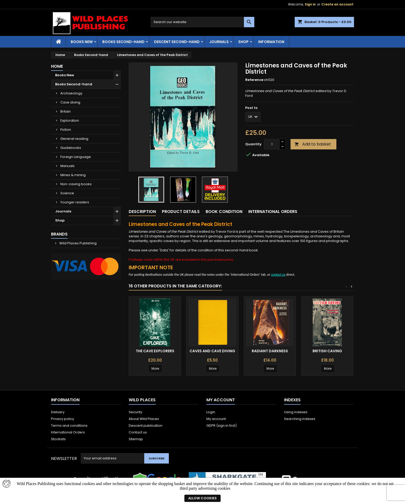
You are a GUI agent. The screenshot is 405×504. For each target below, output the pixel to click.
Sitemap (136, 439)
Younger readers (74, 202)
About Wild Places (144, 418)
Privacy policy (62, 418)
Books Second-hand (123, 41)
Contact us (138, 432)
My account (216, 418)
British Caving (327, 351)
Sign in (310, 4)
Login (210, 412)
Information (271, 41)
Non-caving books (76, 184)
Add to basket (312, 144)
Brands (59, 234)
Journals (219, 41)
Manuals (67, 165)
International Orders (68, 432)
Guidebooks (70, 147)
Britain (65, 111)
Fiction (65, 129)
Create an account (337, 4)
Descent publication (145, 425)
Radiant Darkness (270, 351)
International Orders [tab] (272, 212)
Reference (254, 80)
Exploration (69, 120)
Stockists (58, 439)
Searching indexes (299, 418)
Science (67, 193)
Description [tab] (142, 212)
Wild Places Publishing (78, 243)
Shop (243, 41)
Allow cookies (202, 498)
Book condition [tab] (224, 212)
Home (57, 66)
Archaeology (71, 93)
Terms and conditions (69, 425)
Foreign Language (75, 156)
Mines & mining (73, 174)
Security (135, 412)
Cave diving (70, 102)
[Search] (202, 22)
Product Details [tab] (181, 212)
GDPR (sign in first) (221, 425)
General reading (74, 138)
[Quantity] (272, 144)
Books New (82, 41)
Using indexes (295, 412)
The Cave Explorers (155, 351)
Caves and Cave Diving (212, 351)
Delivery (57, 412)
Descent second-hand (177, 41)
